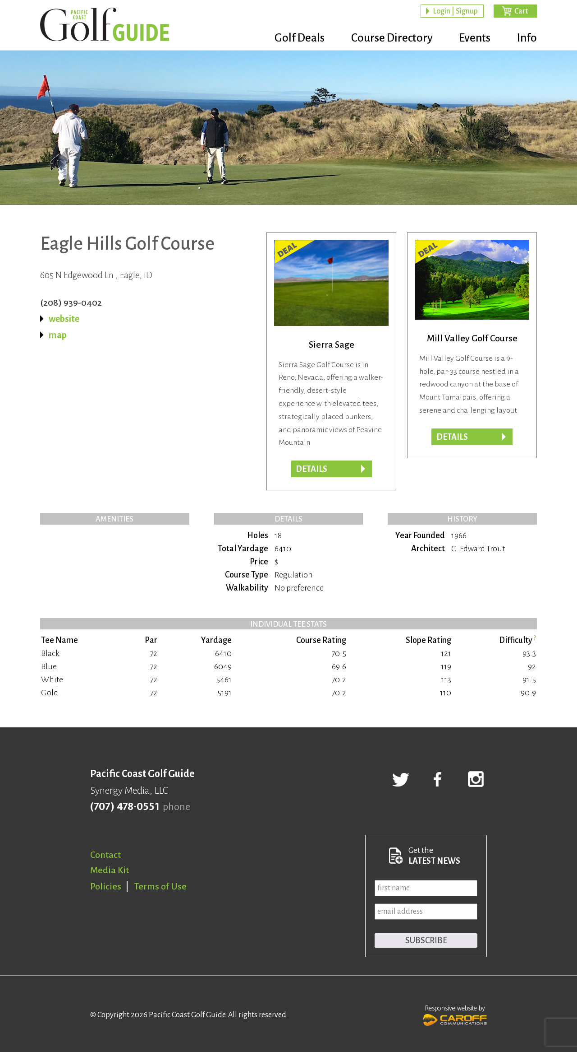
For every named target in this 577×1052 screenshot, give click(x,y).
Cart (521, 12)
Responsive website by (455, 1014)
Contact (105, 855)
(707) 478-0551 (124, 807)
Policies (105, 886)
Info (527, 38)
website (64, 319)
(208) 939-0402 (71, 302)
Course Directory (383, 38)
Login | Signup (455, 12)
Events (470, 38)
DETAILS (452, 437)
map (58, 335)
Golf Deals (287, 38)
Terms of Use (160, 886)
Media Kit (109, 870)
